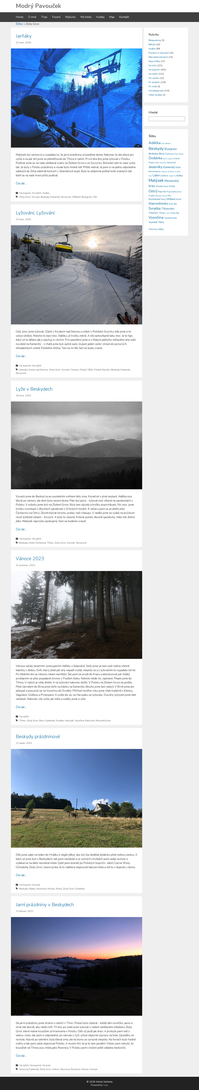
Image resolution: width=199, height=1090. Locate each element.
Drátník (176, 158)
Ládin (156, 175)
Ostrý (31, 542)
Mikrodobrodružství (158, 57)
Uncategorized (156, 90)
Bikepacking (155, 40)
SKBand (76, 196)
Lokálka (179, 175)
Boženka (153, 154)
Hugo (105, 1085)
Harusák (69, 720)
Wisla (59, 888)
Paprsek (162, 191)
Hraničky (162, 162)
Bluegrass (87, 196)
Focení (56, 17)
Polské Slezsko (102, 369)
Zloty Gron (25, 196)
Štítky (19, 24)
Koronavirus (155, 171)
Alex (163, 143)
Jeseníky (23, 369)
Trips (44, 17)
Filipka (32, 888)
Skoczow (65, 1069)
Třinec (50, 542)
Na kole (36, 884)
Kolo (178, 167)
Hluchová (41, 888)
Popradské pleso (174, 191)
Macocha (90, 720)
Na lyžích (36, 193)
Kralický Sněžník (167, 171)
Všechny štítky (156, 229)
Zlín (95, 196)
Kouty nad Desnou (38, 369)
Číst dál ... (21, 183)
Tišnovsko (167, 209)
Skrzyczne (66, 196)
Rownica (75, 1069)
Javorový (23, 1069)
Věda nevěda (155, 94)
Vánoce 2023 (30, 558)
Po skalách (154, 82)
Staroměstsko (158, 203)
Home (19, 17)
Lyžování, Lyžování (35, 213)
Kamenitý (55, 196)
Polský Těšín (86, 369)
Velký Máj (174, 213)
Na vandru (154, 78)
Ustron (55, 1069)
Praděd (151, 196)
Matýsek (156, 180)
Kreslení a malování (159, 52)
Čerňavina (40, 542)
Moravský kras (103, 720)
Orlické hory (162, 186)
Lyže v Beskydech (34, 389)
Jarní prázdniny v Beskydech (45, 904)
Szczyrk (36, 196)
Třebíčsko (153, 212)
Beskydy (45, 196)
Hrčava (51, 888)
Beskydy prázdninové (38, 736)
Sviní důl (173, 203)
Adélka (155, 142)
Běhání (152, 44)
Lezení (171, 176)
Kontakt (124, 17)
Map (111, 17)
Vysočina (79, 720)
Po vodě (153, 86)
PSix (169, 195)
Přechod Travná (161, 196)
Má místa (86, 17)
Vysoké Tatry (156, 222)
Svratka (60, 720)
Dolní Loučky (168, 158)
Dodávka (80, 888)
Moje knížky (154, 61)
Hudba (100, 17)
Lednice (164, 175)
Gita (157, 162)
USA (168, 213)
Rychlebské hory (157, 199)
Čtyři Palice (179, 154)
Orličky (172, 186)
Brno (41, 720)
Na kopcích (25, 193)
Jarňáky (24, 36)
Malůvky (70, 17)
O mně (32, 17)
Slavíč (178, 199)
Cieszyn (75, 369)
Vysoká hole (170, 217)
